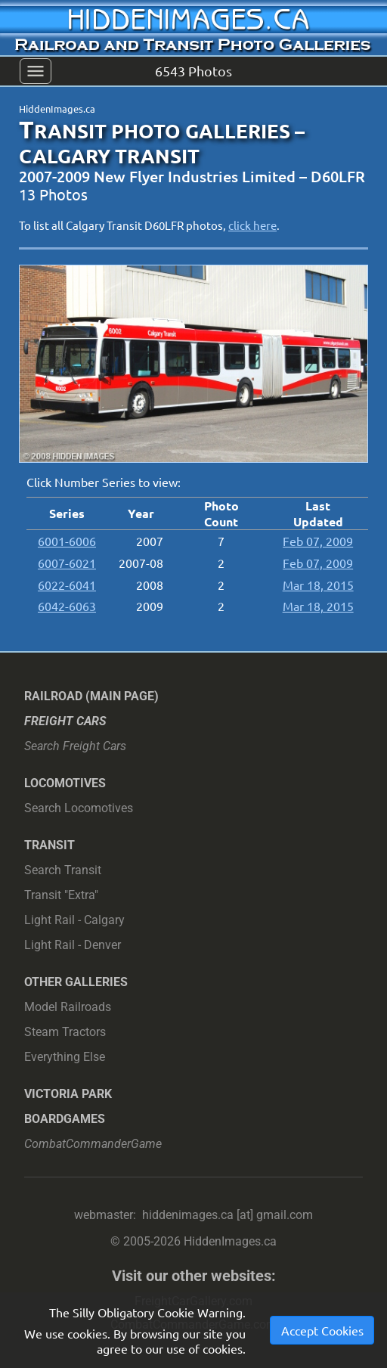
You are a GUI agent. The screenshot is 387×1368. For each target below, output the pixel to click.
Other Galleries (76, 982)
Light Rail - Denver (72, 945)
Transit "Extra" (61, 895)
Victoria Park (68, 1094)
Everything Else (64, 1057)
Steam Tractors (65, 1032)
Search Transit (62, 870)
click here (252, 225)
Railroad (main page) (91, 696)
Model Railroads (67, 1007)
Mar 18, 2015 (318, 584)
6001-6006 (67, 540)
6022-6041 (67, 584)
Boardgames (64, 1119)
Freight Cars (65, 721)
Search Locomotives (78, 808)
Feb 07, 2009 (318, 540)
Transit (49, 845)
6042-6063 (67, 605)
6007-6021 (67, 562)
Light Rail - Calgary (74, 920)
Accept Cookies (322, 1330)
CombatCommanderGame (93, 1144)
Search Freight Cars (75, 746)
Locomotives (65, 783)
